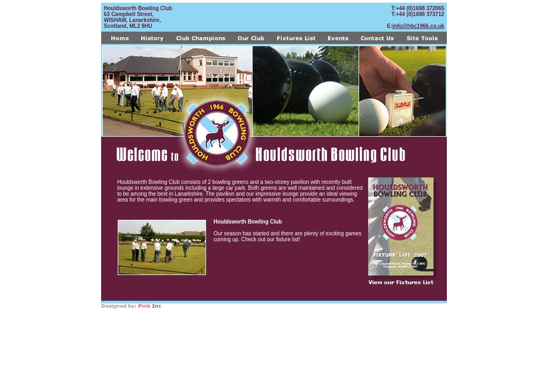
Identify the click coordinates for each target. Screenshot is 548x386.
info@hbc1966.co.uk (418, 26)
